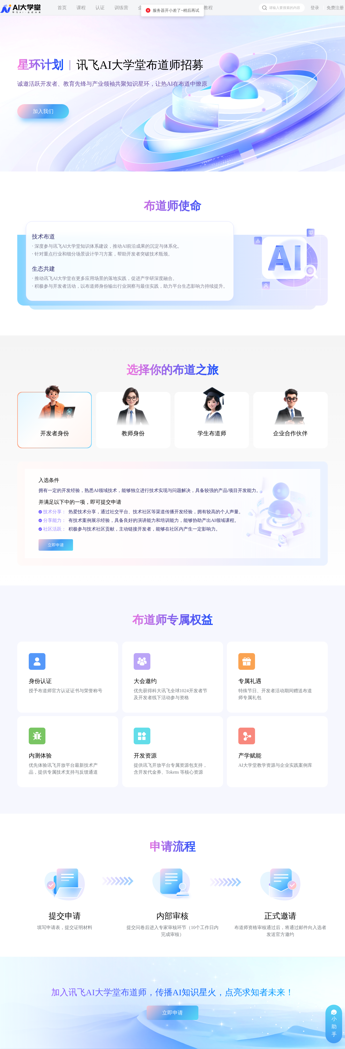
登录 (314, 8)
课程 (81, 7)
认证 (100, 7)
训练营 (121, 7)
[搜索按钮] (264, 7)
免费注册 (335, 7)
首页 (62, 7)
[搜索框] (282, 7)
